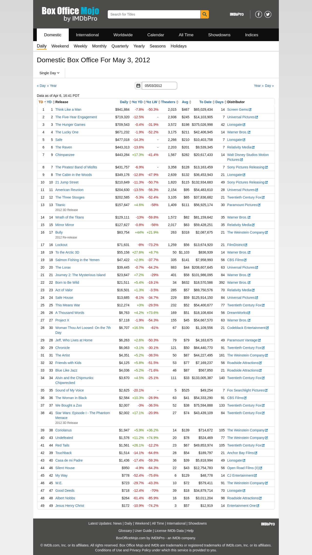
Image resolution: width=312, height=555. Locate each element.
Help (190, 531)
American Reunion (69, 190)
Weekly (80, 46)
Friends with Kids (68, 363)
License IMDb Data (169, 531)
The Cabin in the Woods (73, 175)
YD (49, 102)
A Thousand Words (69, 313)
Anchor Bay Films (242, 453)
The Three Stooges (70, 197)
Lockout (61, 245)
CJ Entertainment (242, 475)
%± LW (151, 102)
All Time (186, 35)
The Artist (62, 355)
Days (219, 102)
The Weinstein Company (247, 232)
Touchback (63, 453)
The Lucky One (66, 132)
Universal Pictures (242, 117)
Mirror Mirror (64, 225)
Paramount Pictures (244, 205)
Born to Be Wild (67, 282)
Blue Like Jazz (66, 370)
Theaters (168, 102)
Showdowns (219, 35)
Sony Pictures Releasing (247, 167)
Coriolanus (63, 430)
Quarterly (120, 46)
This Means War (67, 305)
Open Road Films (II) (245, 468)
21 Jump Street (66, 182)
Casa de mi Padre (69, 460)
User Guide (143, 531)
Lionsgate (236, 125)
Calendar (155, 35)
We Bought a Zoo (68, 405)
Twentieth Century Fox (246, 197)
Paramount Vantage (244, 340)
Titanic (60, 205)
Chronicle (62, 348)
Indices (251, 35)
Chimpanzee (65, 155)
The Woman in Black (71, 398)
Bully (59, 232)
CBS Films (237, 260)
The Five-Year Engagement (76, 117)
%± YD (137, 102)
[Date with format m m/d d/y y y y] (159, 86)
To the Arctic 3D (67, 252)
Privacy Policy (140, 550)
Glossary (125, 531)
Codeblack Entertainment (248, 328)
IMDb (176, 538)
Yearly (139, 46)
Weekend (60, 46)
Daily (124, 102)
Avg (185, 102)
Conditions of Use (108, 550)
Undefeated (64, 438)
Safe (58, 140)
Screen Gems (239, 109)
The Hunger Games (70, 125)
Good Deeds (65, 490)
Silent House (65, 468)
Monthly (99, 46)
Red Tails (62, 445)
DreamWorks (239, 313)
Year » (259, 86)
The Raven (63, 147)
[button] (138, 86)
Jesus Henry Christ (69, 506)
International (87, 35)
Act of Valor (64, 290)
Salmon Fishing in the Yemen (77, 260)
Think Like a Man (68, 109)
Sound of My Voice (69, 390)
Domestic (52, 35)
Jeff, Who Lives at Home (73, 340)
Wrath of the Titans (69, 217)
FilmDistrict (237, 245)
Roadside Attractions (244, 363)
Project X (62, 320)
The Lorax (63, 267)
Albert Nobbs (65, 498)
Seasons (158, 46)
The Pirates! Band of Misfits (76, 167)
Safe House (64, 298)
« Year (52, 86)
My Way (61, 475)
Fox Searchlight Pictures (247, 390)
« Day (41, 86)
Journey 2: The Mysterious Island (80, 275)
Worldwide (123, 35)
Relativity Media (241, 147)
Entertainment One (243, 506)
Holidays (178, 46)
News (117, 523)
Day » (269, 86)
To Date (205, 102)
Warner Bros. (239, 132)
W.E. (59, 483)
